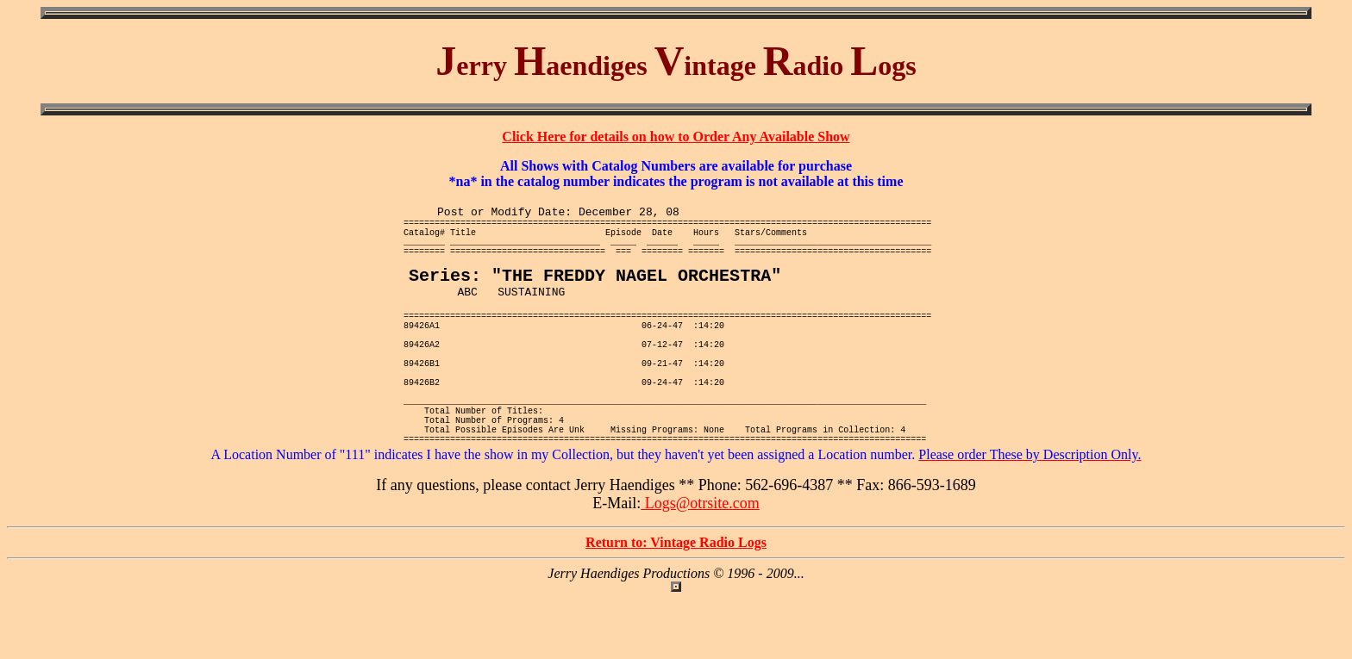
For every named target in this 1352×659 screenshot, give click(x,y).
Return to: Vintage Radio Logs (676, 602)
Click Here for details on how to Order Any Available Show (675, 136)
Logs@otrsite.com (700, 563)
